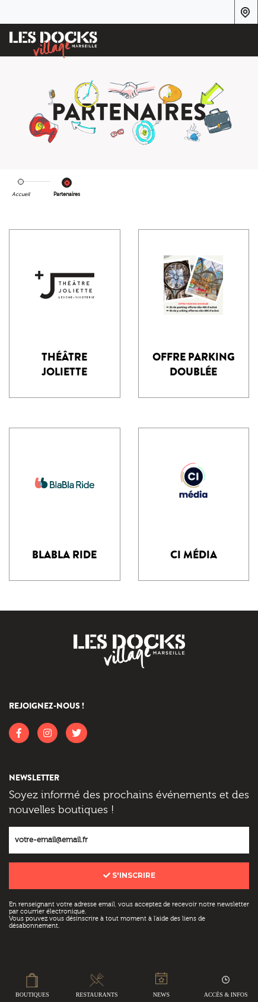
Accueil (21, 194)
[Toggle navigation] (241, 42)
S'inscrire (129, 875)
